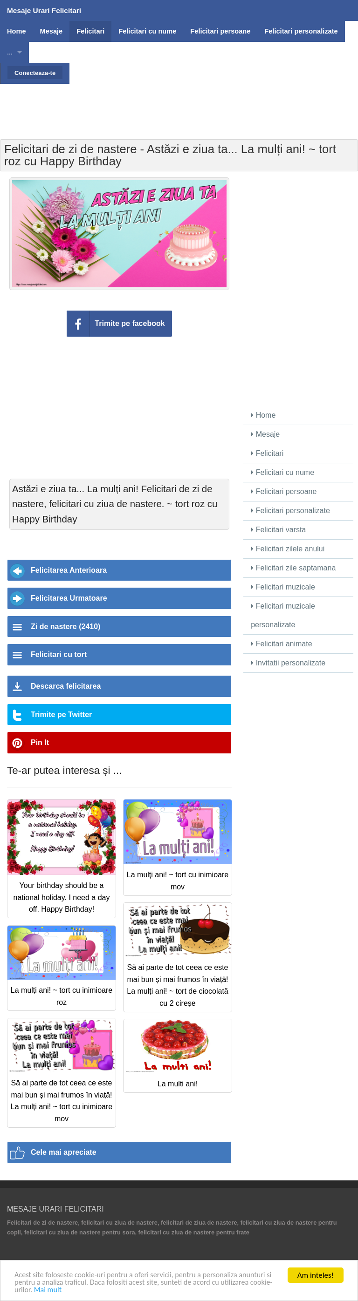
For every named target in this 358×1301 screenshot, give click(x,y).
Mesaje (265, 434)
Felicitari (267, 453)
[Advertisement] (179, 105)
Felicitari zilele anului (287, 549)
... (10, 52)
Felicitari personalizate (290, 511)
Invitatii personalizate (288, 663)
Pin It (40, 742)
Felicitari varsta (278, 530)
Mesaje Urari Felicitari (44, 10)
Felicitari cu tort (59, 654)
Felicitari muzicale (283, 587)
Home (263, 415)
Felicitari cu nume (282, 472)
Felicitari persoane (284, 491)
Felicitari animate (281, 644)
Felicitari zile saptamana (293, 568)
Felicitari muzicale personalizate (283, 615)
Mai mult (73, 1289)
